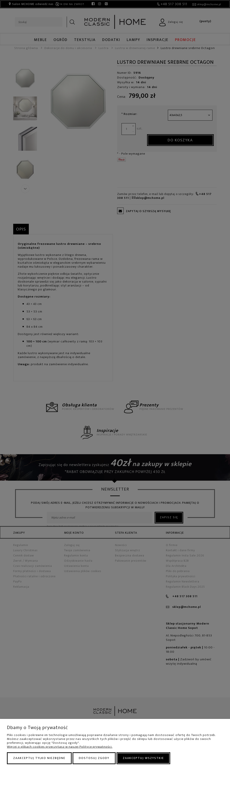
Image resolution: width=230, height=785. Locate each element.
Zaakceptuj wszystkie (143, 758)
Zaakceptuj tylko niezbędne (39, 758)
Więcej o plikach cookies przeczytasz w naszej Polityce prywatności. (59, 746)
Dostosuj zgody (94, 758)
